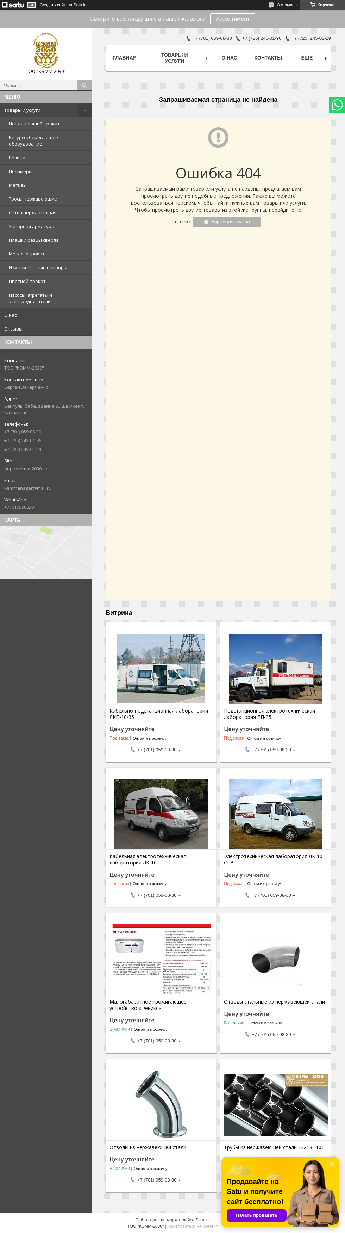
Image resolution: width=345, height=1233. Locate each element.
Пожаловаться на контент (192, 1226)
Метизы (18, 185)
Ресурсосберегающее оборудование (33, 140)
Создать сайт (53, 4)
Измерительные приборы (38, 267)
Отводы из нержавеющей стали (147, 1147)
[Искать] (84, 85)
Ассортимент (233, 19)
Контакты (268, 58)
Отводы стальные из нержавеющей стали (274, 1002)
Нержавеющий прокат (34, 124)
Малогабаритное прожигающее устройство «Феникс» (148, 1005)
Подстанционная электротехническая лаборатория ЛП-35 (269, 714)
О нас (10, 315)
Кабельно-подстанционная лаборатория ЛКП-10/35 (158, 714)
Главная (125, 58)
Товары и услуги (22, 110)
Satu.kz (202, 1219)
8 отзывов (287, 4)
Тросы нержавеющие (33, 199)
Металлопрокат (27, 254)
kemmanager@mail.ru (27, 488)
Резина (17, 157)
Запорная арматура (31, 226)
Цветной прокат (27, 281)
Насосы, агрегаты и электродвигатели (30, 298)
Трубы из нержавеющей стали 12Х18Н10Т (274, 1147)
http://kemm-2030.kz (26, 469)
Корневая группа (230, 221)
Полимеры (20, 171)
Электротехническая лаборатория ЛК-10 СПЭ (273, 859)
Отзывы (13, 329)
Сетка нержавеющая (32, 212)
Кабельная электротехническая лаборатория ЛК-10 (147, 859)
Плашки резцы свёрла (34, 240)
